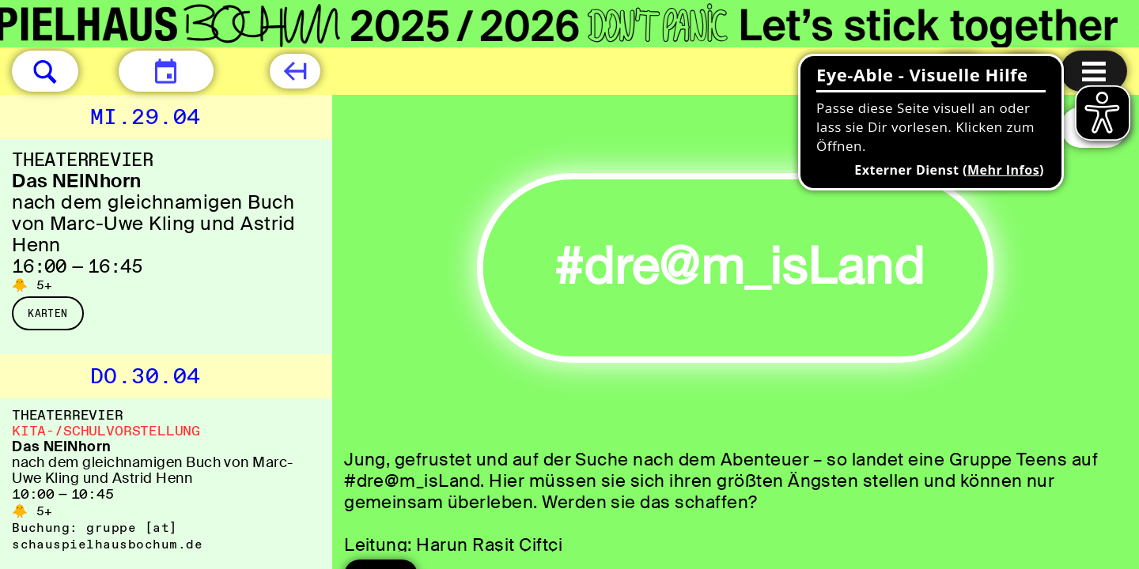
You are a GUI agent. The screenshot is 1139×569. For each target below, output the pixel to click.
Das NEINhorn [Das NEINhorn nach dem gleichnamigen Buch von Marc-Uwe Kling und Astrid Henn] (77, 180)
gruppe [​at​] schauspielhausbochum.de (107, 535)
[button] (45, 71)
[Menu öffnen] (1094, 71)
